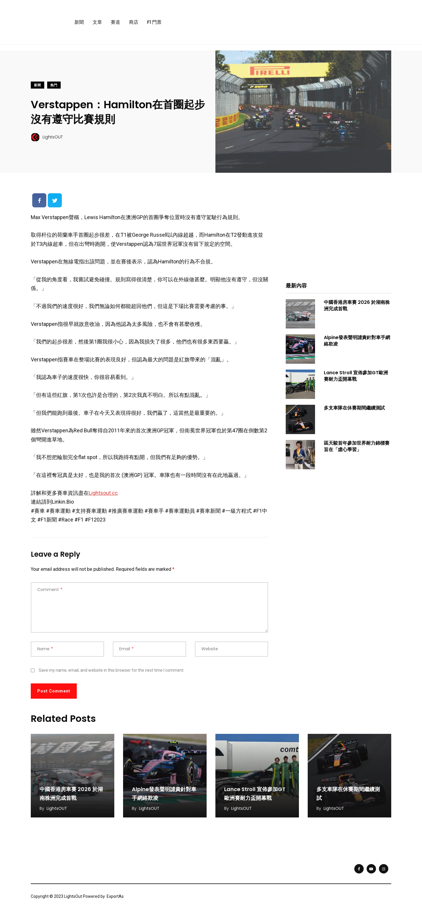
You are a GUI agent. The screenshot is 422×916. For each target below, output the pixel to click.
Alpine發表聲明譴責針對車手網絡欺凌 (357, 340)
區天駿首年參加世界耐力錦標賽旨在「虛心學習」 (356, 446)
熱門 (53, 85)
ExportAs (115, 896)
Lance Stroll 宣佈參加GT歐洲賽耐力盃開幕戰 (356, 375)
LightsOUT (57, 808)
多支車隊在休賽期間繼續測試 (354, 407)
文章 (97, 22)
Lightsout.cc (103, 493)
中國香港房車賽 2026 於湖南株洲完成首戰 (357, 305)
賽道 (115, 22)
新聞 (79, 22)
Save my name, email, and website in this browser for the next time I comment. (111, 670)
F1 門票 (154, 22)
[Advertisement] (338, 231)
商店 (133, 22)
